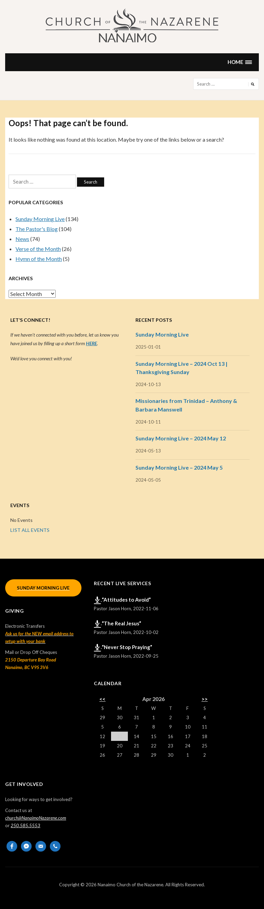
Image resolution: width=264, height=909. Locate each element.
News (22, 239)
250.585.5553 (25, 825)
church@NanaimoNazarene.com (35, 818)
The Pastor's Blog (36, 229)
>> (204, 699)
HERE (91, 343)
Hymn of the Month (38, 258)
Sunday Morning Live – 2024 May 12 (180, 438)
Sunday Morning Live (40, 219)
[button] (239, 62)
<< (102, 699)
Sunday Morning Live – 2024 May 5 (179, 467)
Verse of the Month (38, 248)
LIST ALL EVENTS (30, 530)
